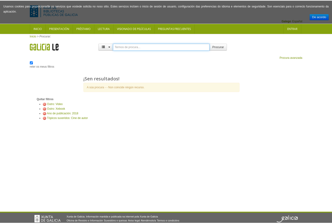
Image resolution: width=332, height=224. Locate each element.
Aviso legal (134, 220)
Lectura (104, 29)
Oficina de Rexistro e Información (85, 220)
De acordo (319, 17)
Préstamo (83, 29)
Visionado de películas (134, 29)
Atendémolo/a (148, 220)
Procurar (218, 47)
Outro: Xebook (56, 108)
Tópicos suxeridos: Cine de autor (67, 118)
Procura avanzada (291, 57)
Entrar (292, 29)
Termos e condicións (168, 220)
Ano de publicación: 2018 (62, 113)
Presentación (59, 29)
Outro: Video (55, 104)
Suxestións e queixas (115, 220)
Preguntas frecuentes (174, 29)
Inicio (38, 29)
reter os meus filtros (42, 66)
